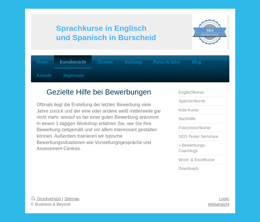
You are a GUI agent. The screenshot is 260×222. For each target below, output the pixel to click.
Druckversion (46, 198)
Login (224, 198)
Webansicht (218, 204)
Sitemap (71, 198)
